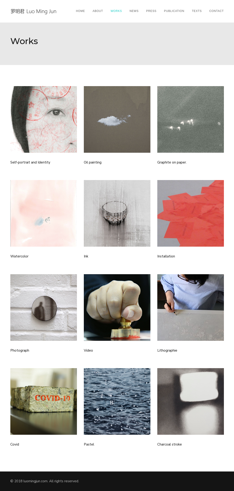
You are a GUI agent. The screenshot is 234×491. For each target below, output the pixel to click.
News (134, 11)
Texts (197, 11)
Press (151, 11)
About (98, 11)
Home (80, 11)
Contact (216, 11)
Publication (174, 11)
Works (116, 11)
